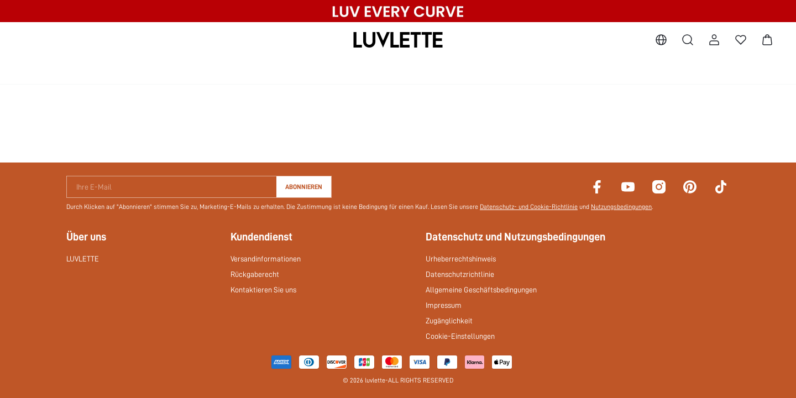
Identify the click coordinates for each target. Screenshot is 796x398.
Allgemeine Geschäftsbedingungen (481, 289)
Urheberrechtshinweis (461, 258)
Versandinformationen (266, 258)
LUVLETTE (82, 258)
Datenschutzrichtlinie (460, 274)
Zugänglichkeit (449, 320)
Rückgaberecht (255, 274)
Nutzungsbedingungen (621, 207)
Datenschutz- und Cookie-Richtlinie (529, 207)
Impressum (444, 305)
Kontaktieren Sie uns (263, 289)
